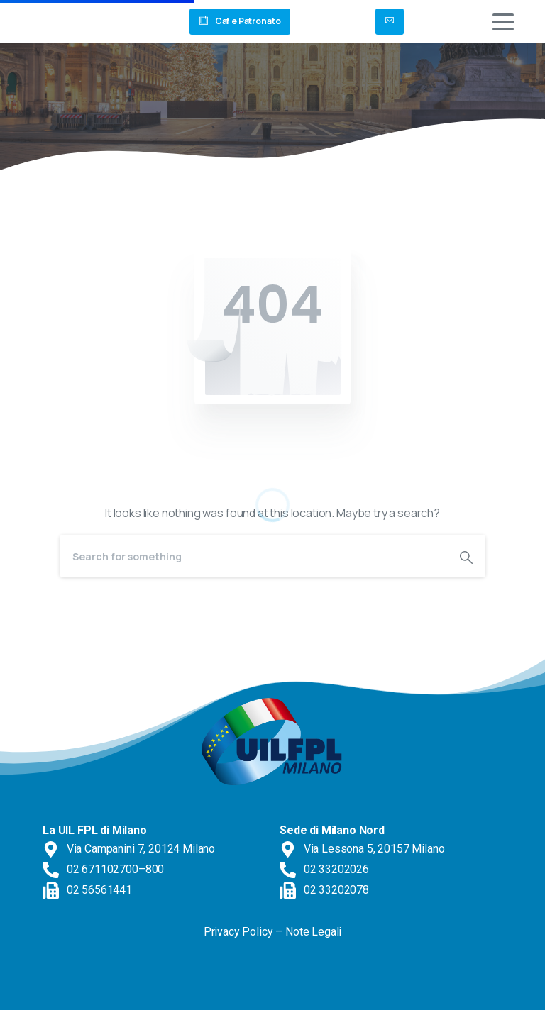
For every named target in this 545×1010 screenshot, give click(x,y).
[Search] (254, 556)
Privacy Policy (238, 931)
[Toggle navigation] (503, 22)
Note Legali (313, 931)
